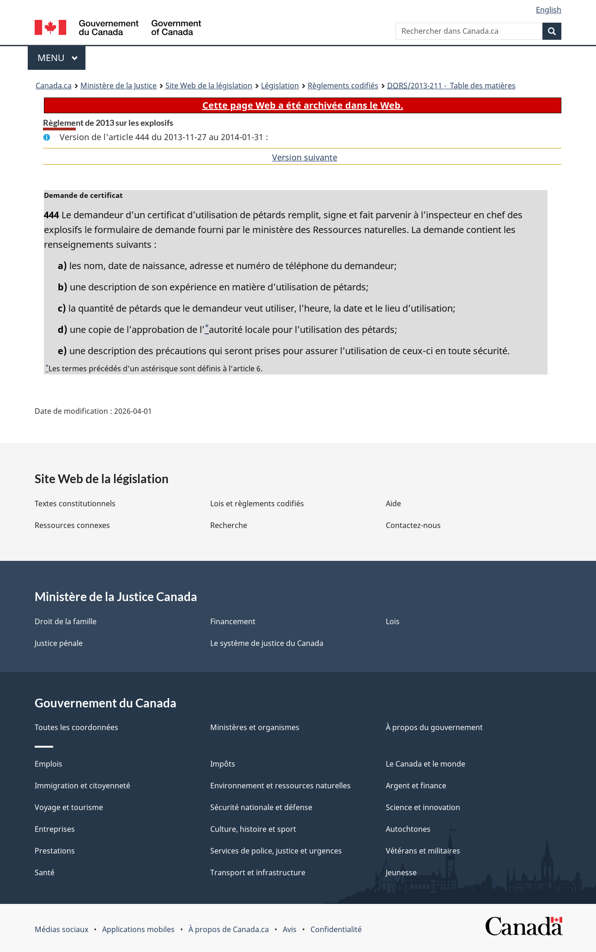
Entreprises (55, 829)
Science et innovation (423, 807)
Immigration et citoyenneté (82, 785)
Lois (393, 621)
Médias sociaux (61, 929)
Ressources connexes (72, 525)
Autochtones (408, 829)
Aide (393, 503)
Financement (232, 621)
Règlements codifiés (343, 85)
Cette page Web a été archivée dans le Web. (302, 105)
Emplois (48, 764)
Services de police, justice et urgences (276, 851)
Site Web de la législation (208, 85)
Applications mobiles (138, 929)
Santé (45, 872)
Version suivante (304, 157)
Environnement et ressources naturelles (280, 785)
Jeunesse (401, 872)
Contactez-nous (413, 525)
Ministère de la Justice (118, 85)
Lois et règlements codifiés (257, 503)
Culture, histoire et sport (253, 829)
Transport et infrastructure (257, 872)
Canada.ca (54, 85)
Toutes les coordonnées (76, 727)
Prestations (55, 851)
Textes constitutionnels (75, 503)
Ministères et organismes (254, 727)
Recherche (228, 525)
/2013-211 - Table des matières (451, 85)
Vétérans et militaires (423, 851)
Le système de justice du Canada (266, 643)
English (548, 10)
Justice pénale (59, 643)
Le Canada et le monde (425, 764)
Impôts (222, 764)
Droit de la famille (66, 621)
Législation (280, 85)
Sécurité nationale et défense (261, 807)
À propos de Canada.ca (229, 929)
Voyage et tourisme (69, 807)
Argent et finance (416, 785)
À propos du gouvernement (434, 727)
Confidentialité (336, 929)
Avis (290, 929)
